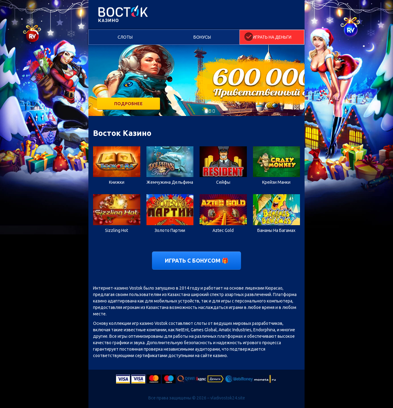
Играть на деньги (272, 37)
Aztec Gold (223, 230)
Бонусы (202, 37)
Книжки (116, 182)
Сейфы (223, 182)
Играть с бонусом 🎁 (196, 260)
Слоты (125, 37)
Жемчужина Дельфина (169, 182)
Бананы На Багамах (276, 230)
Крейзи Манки (276, 182)
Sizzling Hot (116, 230)
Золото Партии (169, 230)
